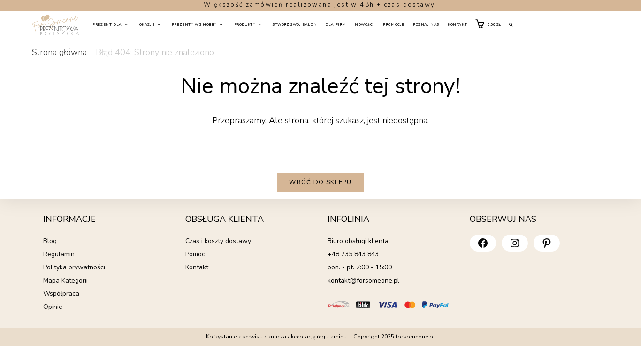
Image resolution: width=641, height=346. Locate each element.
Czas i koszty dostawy (218, 240)
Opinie (52, 306)
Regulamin (59, 254)
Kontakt (196, 267)
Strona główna (59, 52)
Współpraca (61, 293)
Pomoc (195, 254)
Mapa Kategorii (65, 280)
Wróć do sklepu (320, 182)
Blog (50, 240)
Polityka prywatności (74, 267)
